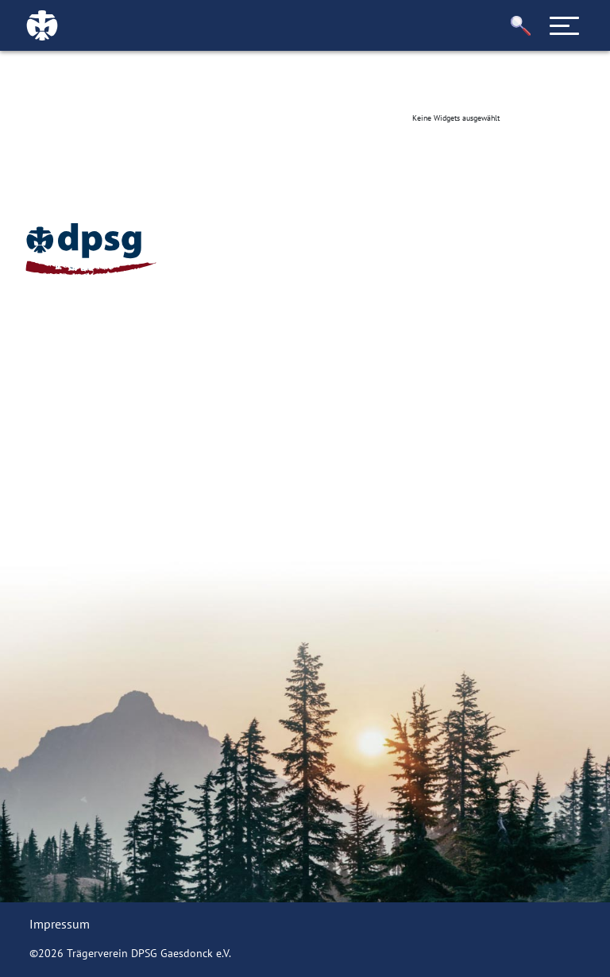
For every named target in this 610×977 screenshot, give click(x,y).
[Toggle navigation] (564, 25)
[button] (521, 26)
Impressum (59, 924)
